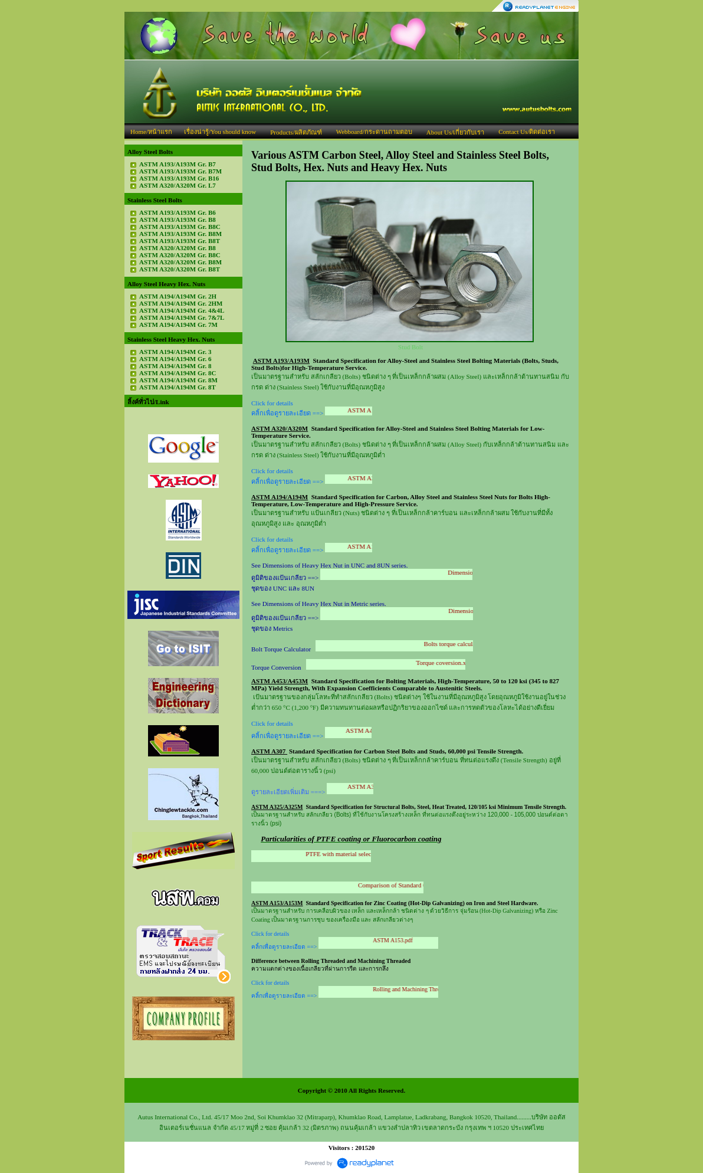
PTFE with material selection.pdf (360, 853)
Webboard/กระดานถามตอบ (374, 131)
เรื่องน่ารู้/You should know (220, 131)
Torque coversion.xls (452, 662)
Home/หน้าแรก (151, 131)
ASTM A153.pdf (405, 940)
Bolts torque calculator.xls (467, 643)
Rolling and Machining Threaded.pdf (428, 989)
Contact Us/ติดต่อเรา (526, 131)
